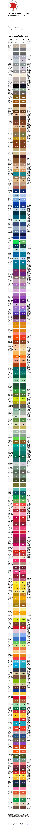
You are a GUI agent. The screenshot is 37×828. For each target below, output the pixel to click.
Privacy (17, 827)
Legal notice (13, 827)
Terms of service (23, 827)
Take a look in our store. (25, 824)
